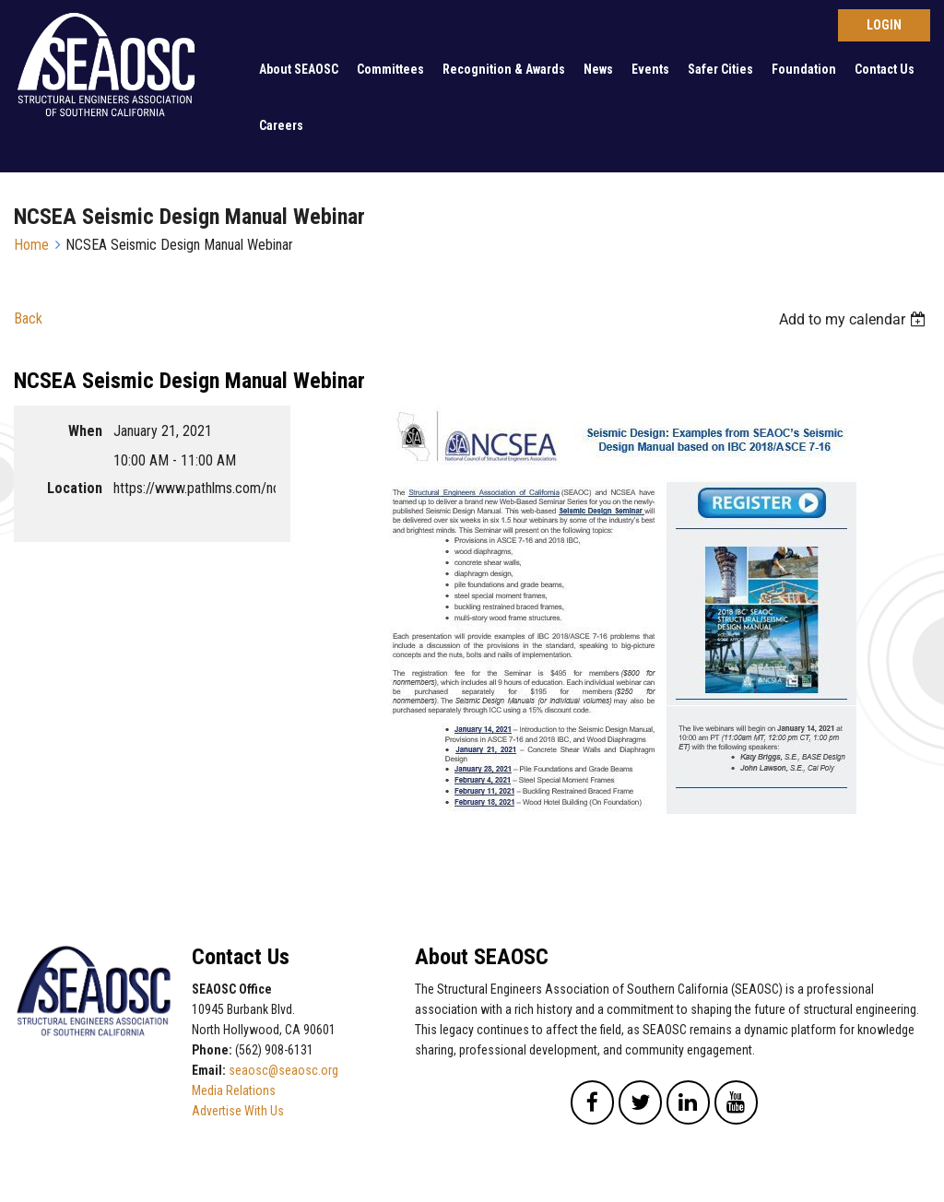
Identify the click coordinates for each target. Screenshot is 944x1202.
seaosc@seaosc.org (283, 1070)
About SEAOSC (298, 69)
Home (31, 244)
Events (650, 69)
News (598, 69)
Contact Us (884, 69)
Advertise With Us (238, 1110)
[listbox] (854, 319)
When (85, 431)
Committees (390, 69)
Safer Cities (720, 69)
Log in (884, 25)
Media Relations (234, 1090)
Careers (281, 125)
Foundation (804, 69)
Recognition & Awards (503, 69)
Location (74, 488)
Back (28, 318)
